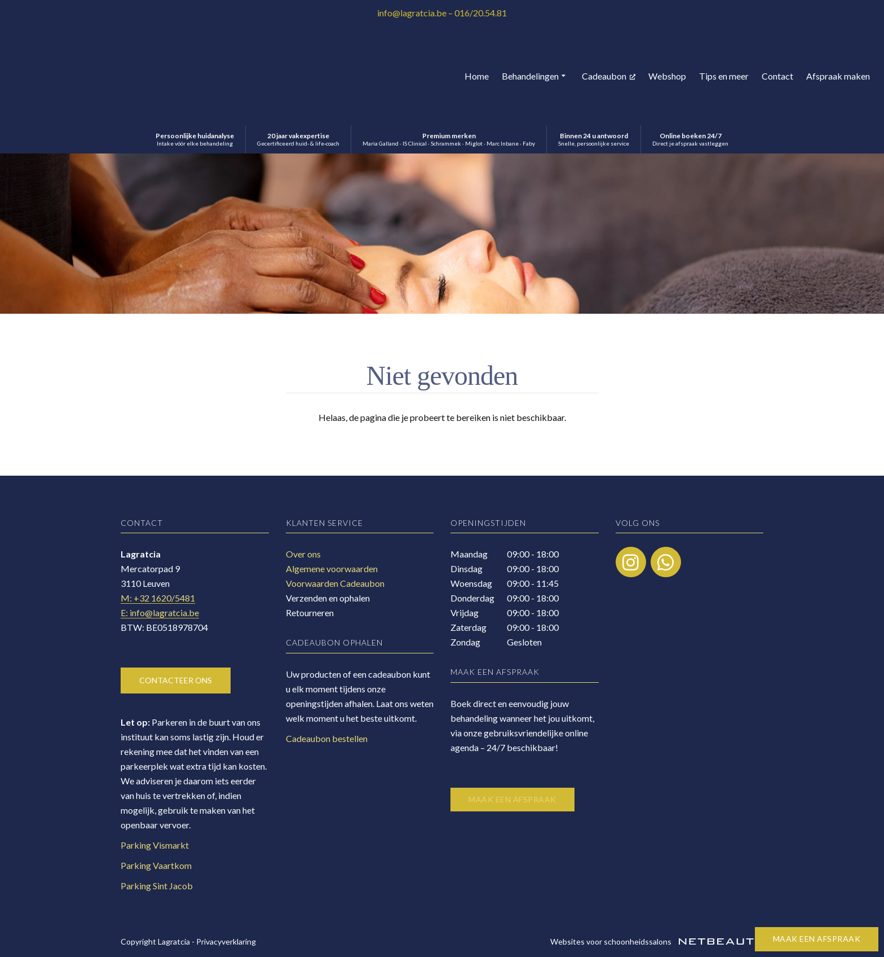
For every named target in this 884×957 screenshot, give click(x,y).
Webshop (667, 76)
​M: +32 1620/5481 (158, 597)
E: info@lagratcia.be (160, 612)
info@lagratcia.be (412, 12)
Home (477, 76)
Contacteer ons (175, 680)
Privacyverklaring (226, 941)
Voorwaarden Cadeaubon (335, 583)
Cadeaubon (608, 76)
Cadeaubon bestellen (327, 738)
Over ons (303, 553)
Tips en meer (724, 76)
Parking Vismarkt (155, 845)
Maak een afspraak (817, 938)
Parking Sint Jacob (157, 885)
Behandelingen (535, 76)
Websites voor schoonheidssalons (656, 941)
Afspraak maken (838, 76)
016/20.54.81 (480, 12)
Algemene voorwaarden (332, 568)
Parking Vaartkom (156, 865)
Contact (777, 76)
